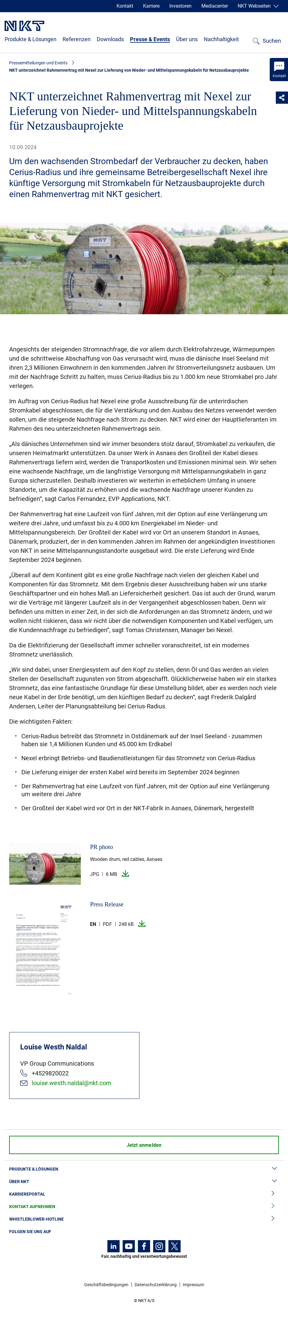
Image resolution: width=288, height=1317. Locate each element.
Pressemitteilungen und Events (38, 62)
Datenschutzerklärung (156, 1284)
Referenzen (77, 39)
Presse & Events (150, 39)
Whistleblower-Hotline (144, 1219)
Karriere (151, 6)
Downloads (110, 39)
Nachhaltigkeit (221, 39)
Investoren (180, 6)
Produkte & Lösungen (30, 39)
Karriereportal (144, 1194)
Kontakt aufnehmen (144, 1207)
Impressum (193, 1284)
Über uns (187, 39)
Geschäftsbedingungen (106, 1284)
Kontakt (125, 6)
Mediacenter (214, 6)
